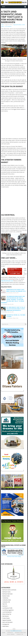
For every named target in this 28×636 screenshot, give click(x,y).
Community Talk (6, 602)
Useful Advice (5, 626)
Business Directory (20, 632)
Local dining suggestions (8, 610)
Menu (3, 6)
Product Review (6, 618)
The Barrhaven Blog (16, 631)
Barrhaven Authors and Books (9, 589)
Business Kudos (6, 596)
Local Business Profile (7, 608)
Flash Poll (4, 604)
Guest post (4, 606)
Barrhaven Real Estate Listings (14, 556)
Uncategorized (5, 624)
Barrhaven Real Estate (7, 593)
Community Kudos (6, 600)
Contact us (20, 634)
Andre (2, 24)
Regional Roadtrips (17, 24)
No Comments (8, 26)
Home (3, 632)
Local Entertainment (6, 612)
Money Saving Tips (6, 614)
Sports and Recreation (7, 622)
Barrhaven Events (6, 591)
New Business (5, 616)
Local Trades (10, 634)
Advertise (10, 632)
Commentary (5, 598)
